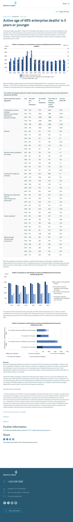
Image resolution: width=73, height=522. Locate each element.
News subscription (12, 510)
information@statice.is (15, 496)
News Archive (62, 12)
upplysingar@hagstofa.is (43, 430)
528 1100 (29, 430)
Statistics (6, 421)
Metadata (6, 417)
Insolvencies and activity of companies (14, 412)
